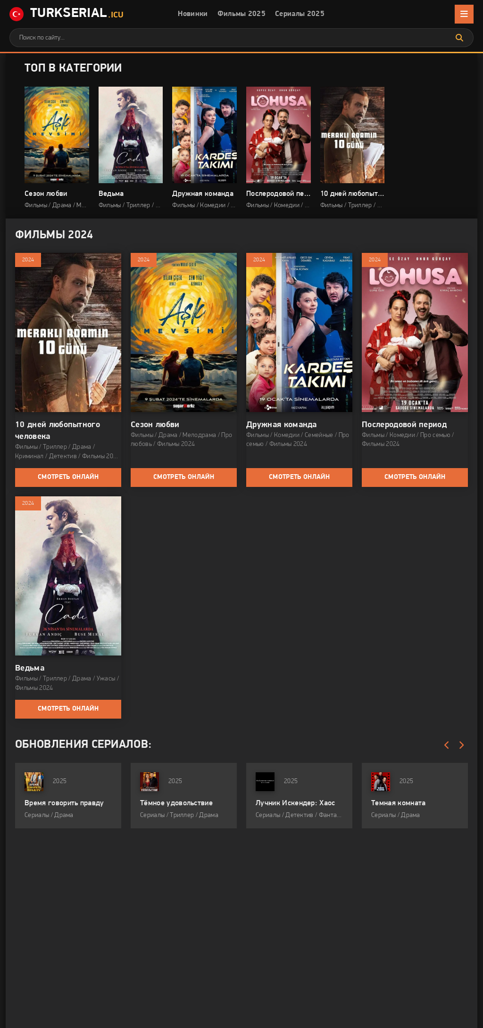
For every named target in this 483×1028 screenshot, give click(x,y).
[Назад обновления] (447, 745)
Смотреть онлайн (68, 477)
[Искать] (459, 37)
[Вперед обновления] (461, 745)
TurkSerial (66, 14)
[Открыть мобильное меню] (464, 14)
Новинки (193, 14)
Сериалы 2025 (300, 14)
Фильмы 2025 (241, 14)
